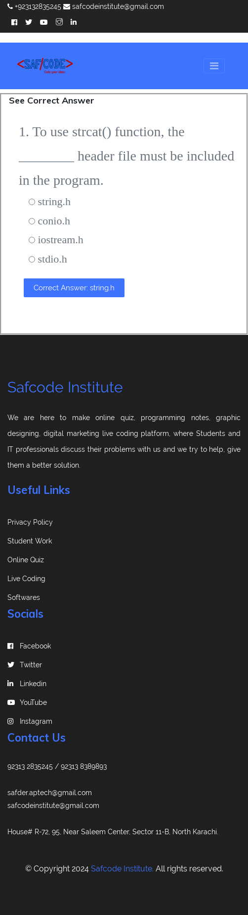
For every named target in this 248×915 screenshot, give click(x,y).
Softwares (23, 597)
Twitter (24, 665)
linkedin (26, 684)
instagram (29, 721)
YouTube (27, 702)
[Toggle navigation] (214, 65)
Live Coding (26, 579)
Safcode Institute (65, 387)
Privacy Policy (30, 522)
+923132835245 (34, 6)
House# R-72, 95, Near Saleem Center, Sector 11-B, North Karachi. (112, 832)
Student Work (29, 541)
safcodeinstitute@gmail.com (113, 6)
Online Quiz (25, 560)
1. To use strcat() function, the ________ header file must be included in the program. (126, 156)
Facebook (29, 646)
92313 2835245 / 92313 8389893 (57, 766)
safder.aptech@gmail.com (49, 793)
